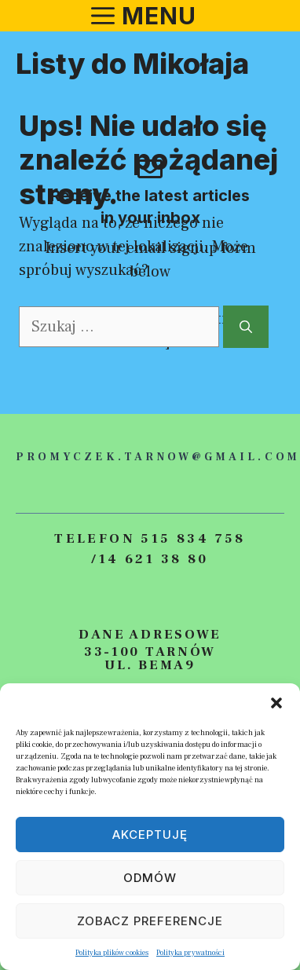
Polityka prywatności (190, 952)
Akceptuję (150, 834)
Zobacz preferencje (150, 920)
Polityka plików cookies (111, 952)
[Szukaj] (246, 327)
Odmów (150, 877)
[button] (276, 703)
